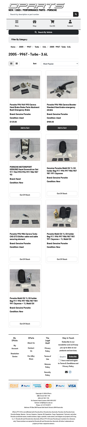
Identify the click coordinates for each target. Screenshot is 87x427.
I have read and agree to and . (68, 363)
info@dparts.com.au (46, 402)
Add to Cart (25, 127)
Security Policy (47, 374)
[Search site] (76, 14)
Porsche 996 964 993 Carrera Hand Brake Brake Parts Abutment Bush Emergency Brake (24, 107)
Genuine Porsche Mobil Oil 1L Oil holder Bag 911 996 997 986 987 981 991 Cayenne (62, 170)
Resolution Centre (15, 355)
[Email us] (66, 372)
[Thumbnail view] (11, 63)
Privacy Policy (48, 350)
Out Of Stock (25, 194)
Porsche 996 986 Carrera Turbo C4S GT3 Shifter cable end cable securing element (24, 236)
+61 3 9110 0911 (45, 405)
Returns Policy (48, 366)
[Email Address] (62, 356)
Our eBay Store (31, 357)
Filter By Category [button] (19, 39)
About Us (31, 342)
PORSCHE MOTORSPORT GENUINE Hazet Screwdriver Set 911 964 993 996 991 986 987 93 (24, 170)
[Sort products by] (59, 63)
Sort (34, 63)
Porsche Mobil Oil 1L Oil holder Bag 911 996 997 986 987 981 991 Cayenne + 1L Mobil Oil (61, 236)
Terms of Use (47, 358)
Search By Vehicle (43, 32)
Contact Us (31, 349)
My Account (15, 347)
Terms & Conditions (67, 363)
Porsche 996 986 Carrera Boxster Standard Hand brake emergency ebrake (61, 107)
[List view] (16, 63)
